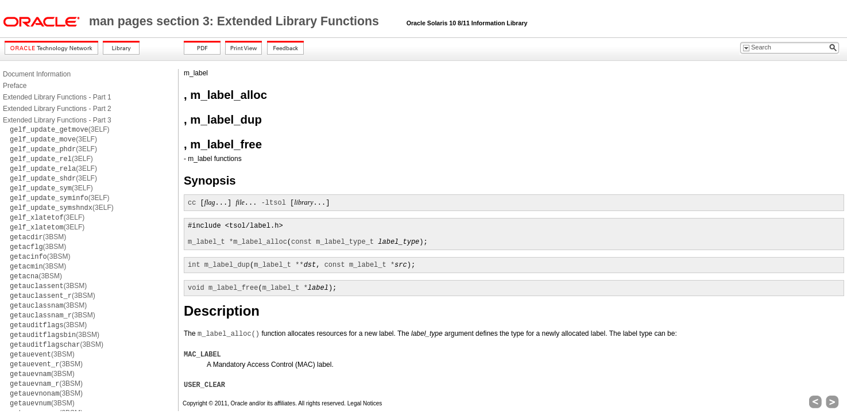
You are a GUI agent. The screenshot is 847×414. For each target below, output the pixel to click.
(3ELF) (60, 129)
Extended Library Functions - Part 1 (57, 97)
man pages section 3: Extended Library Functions (235, 21)
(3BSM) (38, 237)
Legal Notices (364, 403)
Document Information (37, 74)
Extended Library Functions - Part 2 (57, 109)
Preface (14, 86)
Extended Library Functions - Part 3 (57, 120)
